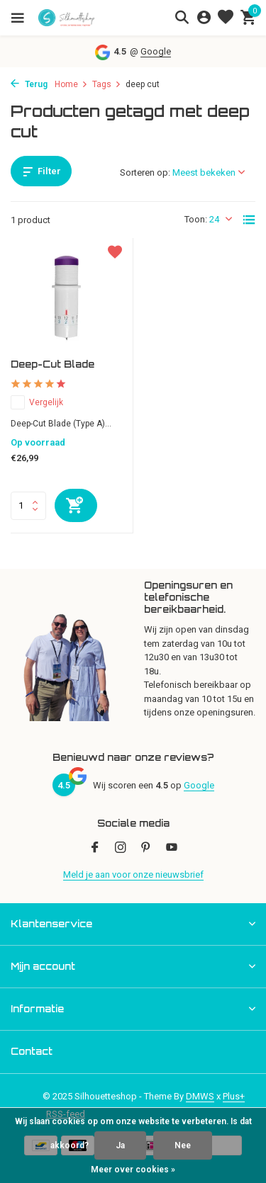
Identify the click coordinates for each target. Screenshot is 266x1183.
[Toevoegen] (76, 505)
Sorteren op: (145, 172)
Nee (182, 1145)
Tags (106, 84)
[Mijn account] (204, 18)
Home (71, 84)
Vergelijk (37, 402)
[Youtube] (171, 848)
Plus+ (234, 1096)
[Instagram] (120, 848)
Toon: (195, 219)
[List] (249, 219)
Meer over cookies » (133, 1169)
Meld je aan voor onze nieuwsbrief (133, 874)
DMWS (200, 1096)
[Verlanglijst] (225, 17)
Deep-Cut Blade (52, 364)
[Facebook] (95, 848)
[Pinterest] (146, 848)
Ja (120, 1145)
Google (155, 51)
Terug (29, 84)
